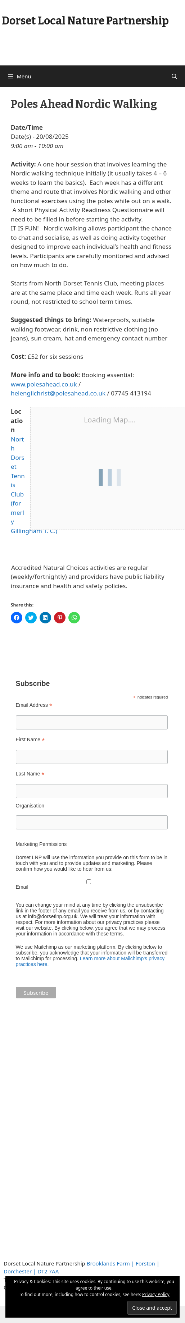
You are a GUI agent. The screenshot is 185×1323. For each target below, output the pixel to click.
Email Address (34, 705)
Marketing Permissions (41, 844)
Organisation (30, 806)
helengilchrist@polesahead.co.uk (58, 393)
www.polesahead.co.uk (44, 384)
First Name (30, 739)
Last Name (30, 773)
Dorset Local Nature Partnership (85, 20)
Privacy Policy (156, 1294)
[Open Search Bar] (174, 76)
